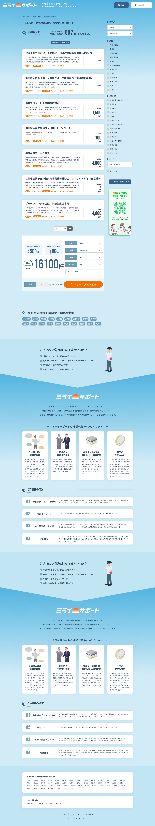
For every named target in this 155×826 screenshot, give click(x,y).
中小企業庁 (39, 804)
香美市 (82, 324)
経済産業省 (30, 804)
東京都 (114, 780)
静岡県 (79, 783)
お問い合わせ (90, 814)
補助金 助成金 (26, 16)
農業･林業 (113, 82)
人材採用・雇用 (115, 120)
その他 (112, 90)
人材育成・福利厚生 (116, 124)
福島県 (71, 780)
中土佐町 (26, 319)
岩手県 (43, 780)
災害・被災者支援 (116, 141)
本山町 (33, 324)
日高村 (25, 324)
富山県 (36, 783)
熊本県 (28, 788)
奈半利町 (76, 319)
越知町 (58, 324)
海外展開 (113, 108)
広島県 (66, 786)
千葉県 (107, 780)
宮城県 (50, 780)
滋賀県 (100, 783)
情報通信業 (113, 53)
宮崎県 (43, 788)
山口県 (73, 786)
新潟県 (28, 783)
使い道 (71, 264)
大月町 (67, 319)
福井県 (50, 783)
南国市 (43, 319)
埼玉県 (100, 780)
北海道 (28, 780)
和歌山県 (36, 786)
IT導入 (112, 116)
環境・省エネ (114, 149)
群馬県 (93, 780)
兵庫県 (121, 783)
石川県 (43, 783)
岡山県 (58, 786)
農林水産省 (59, 804)
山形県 (64, 780)
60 (65, 228)
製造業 (112, 49)
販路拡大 (113, 104)
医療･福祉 (113, 77)
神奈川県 (122, 780)
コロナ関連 (113, 145)
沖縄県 (58, 788)
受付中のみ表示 (57, 284)
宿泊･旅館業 (114, 45)
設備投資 (113, 112)
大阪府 (114, 783)
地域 (71, 250)
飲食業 (112, 61)
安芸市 (85, 319)
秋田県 (57, 780)
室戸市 (93, 319)
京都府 (107, 783)
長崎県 (123, 786)
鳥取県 (44, 786)
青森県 (36, 780)
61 (70, 228)
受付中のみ (113, 171)
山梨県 (57, 783)
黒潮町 (98, 324)
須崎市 (66, 324)
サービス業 (113, 69)
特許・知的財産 (115, 129)
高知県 (101, 786)
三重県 (93, 783)
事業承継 (113, 137)
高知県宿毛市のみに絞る (60, 42)
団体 (42, 284)
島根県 (51, 786)
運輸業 (112, 73)
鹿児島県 (50, 788)
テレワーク (113, 153)
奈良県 (28, 786)
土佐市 (51, 319)
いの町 (49, 324)
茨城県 (79, 780)
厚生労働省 (49, 804)
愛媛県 (94, 786)
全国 (65, 788)
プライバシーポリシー (76, 814)
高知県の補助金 (37, 16)
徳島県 (80, 786)
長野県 (64, 783)
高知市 (90, 324)
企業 (30, 284)
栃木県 (86, 780)
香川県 (87, 786)
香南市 (74, 324)
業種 (71, 257)
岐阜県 (71, 783)
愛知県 (86, 783)
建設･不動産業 (115, 65)
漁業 (111, 86)
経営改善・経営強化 (116, 100)
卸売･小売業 (114, 57)
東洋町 (41, 324)
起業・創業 (113, 133)
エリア (71, 243)
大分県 (36, 788)
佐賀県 (116, 786)
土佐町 (59, 319)
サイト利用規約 (62, 814)
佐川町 (35, 319)
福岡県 (108, 786)
